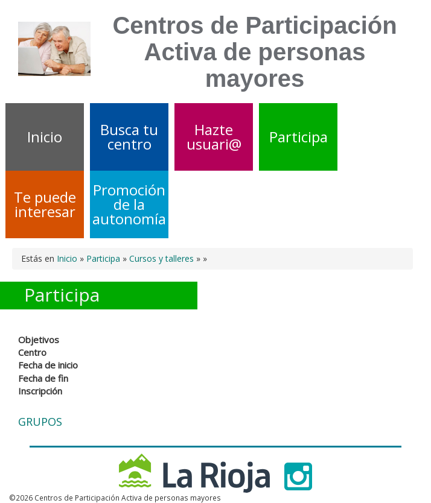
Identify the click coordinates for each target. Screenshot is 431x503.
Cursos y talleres (161, 258)
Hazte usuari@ (214, 136)
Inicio (44, 137)
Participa (298, 137)
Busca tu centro (129, 136)
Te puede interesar (45, 204)
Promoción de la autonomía (129, 204)
